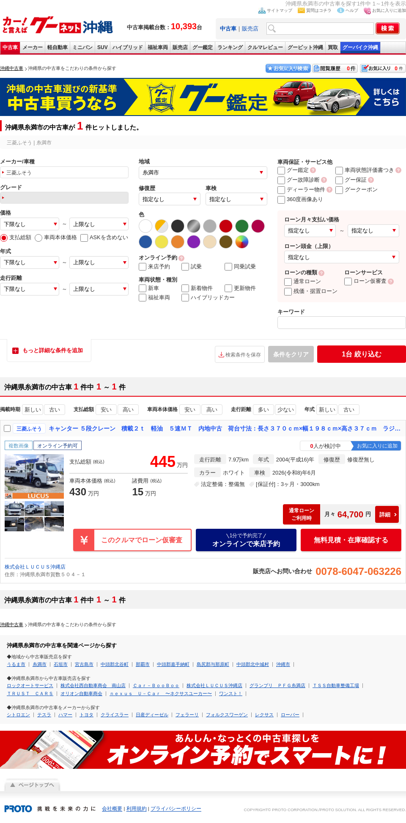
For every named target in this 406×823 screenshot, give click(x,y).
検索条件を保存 (243, 355)
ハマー (65, 714)
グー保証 (351, 180)
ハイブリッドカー (208, 297)
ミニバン (82, 47)
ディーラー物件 (301, 189)
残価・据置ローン (310, 291)
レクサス (264, 714)
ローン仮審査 (365, 281)
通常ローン (302, 281)
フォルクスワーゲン (227, 714)
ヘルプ (352, 10)
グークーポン (356, 189)
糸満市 (40, 664)
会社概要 (112, 809)
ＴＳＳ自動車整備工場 (336, 685)
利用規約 (136, 809)
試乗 (191, 267)
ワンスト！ (230, 693)
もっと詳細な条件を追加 (52, 350)
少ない (285, 409)
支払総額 (15, 237)
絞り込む (361, 354)
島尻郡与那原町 (213, 664)
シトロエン (18, 714)
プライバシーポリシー (176, 809)
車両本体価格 (56, 237)
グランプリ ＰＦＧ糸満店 (277, 685)
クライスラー (115, 714)
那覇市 (143, 664)
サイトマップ (279, 10)
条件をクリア (291, 354)
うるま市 (16, 664)
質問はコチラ (319, 10)
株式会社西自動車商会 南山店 (93, 685)
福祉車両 (158, 47)
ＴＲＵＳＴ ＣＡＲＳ (30, 693)
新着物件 (197, 288)
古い (54, 409)
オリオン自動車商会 (81, 693)
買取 (333, 47)
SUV (102, 47)
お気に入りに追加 (389, 10)
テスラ (44, 714)
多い (263, 409)
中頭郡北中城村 (252, 664)
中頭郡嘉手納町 (173, 664)
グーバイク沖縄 (360, 47)
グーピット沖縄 (305, 47)
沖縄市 (283, 664)
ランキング (230, 47)
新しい (33, 409)
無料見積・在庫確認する (351, 540)
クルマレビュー (265, 47)
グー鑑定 (202, 47)
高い (128, 409)
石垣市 (61, 664)
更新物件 (240, 288)
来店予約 (154, 267)
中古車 (10, 47)
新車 (149, 288)
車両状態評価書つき (364, 170)
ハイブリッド (127, 47)
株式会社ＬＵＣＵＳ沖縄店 (35, 566)
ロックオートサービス (30, 685)
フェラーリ (187, 714)
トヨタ (86, 714)
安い (106, 409)
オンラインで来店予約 (246, 539)
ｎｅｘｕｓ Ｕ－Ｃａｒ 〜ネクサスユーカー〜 (161, 693)
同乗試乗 (240, 267)
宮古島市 (84, 664)
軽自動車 (57, 47)
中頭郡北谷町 (115, 664)
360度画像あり (300, 199)
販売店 (250, 28)
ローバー (290, 714)
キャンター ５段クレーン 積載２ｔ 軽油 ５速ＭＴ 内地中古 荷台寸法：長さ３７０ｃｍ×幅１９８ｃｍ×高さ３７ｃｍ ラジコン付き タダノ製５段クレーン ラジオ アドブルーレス (225, 428)
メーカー (32, 47)
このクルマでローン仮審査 (141, 540)
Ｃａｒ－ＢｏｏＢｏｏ (156, 685)
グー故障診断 (298, 180)
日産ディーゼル (152, 714)
